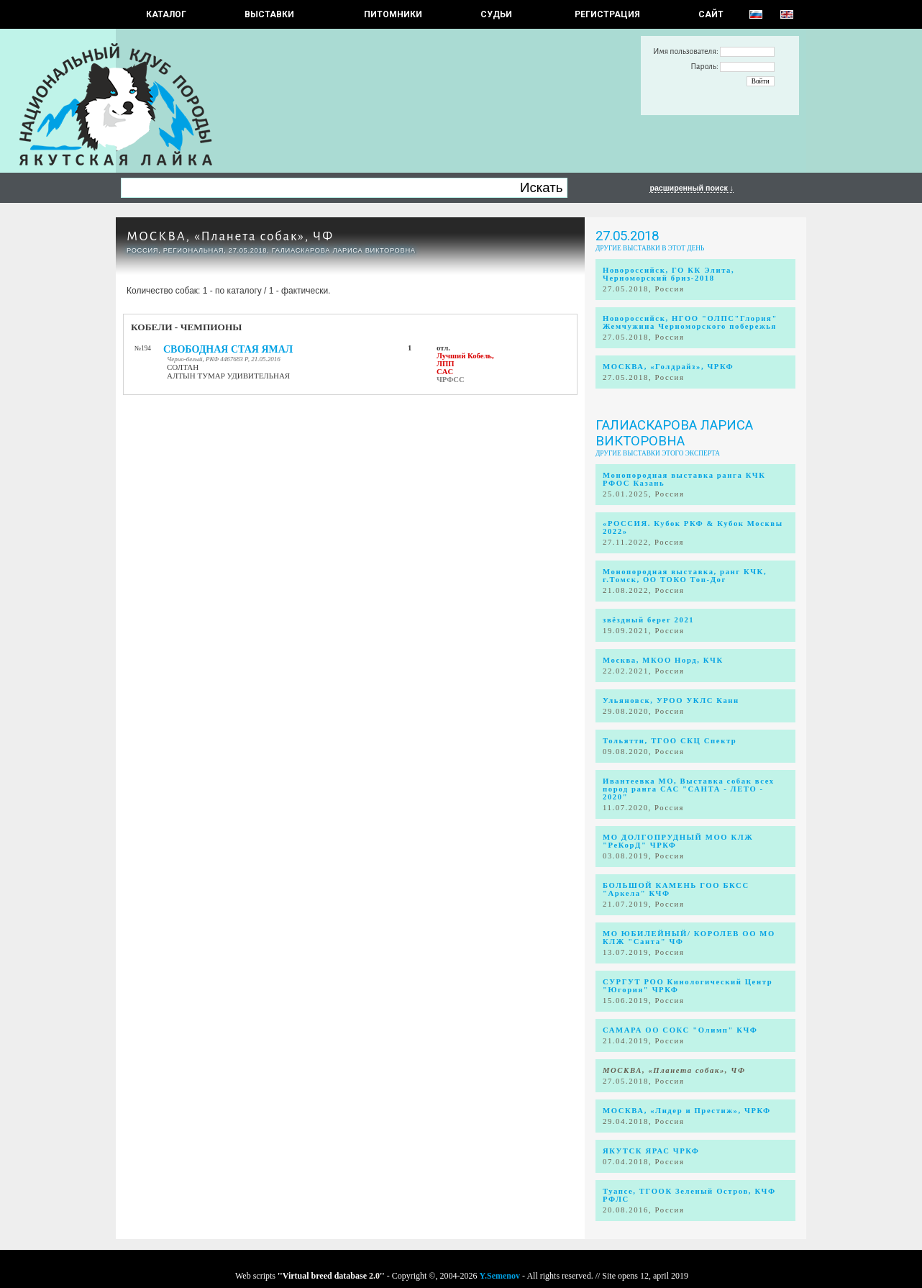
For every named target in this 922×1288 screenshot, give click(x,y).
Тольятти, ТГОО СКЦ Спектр (669, 741)
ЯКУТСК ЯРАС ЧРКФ (651, 1151)
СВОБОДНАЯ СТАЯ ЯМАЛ (228, 349)
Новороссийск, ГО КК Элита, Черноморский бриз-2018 (668, 274)
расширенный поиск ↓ (691, 187)
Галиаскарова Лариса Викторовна (674, 433)
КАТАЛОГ (166, 14)
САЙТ (711, 14)
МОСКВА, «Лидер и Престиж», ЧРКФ (687, 1111)
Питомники (393, 14)
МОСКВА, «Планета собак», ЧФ (230, 236)
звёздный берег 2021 (648, 620)
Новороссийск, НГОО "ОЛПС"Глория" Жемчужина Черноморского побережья (690, 322)
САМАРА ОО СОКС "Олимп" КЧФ (680, 1030)
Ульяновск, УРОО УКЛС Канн (671, 700)
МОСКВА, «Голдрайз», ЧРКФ (668, 367)
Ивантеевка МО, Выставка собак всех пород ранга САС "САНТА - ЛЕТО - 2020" (689, 789)
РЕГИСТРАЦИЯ (607, 14)
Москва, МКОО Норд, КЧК (663, 660)
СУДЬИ (496, 14)
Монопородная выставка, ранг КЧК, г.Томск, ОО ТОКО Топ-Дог (685, 576)
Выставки (269, 14)
